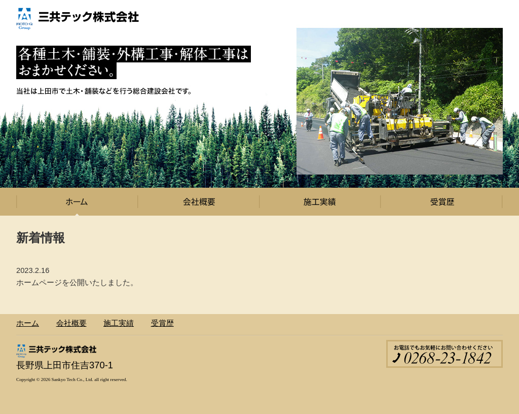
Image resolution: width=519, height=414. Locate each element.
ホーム (77, 202)
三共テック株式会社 (79, 20)
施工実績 (320, 202)
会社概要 (199, 202)
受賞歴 (442, 202)
